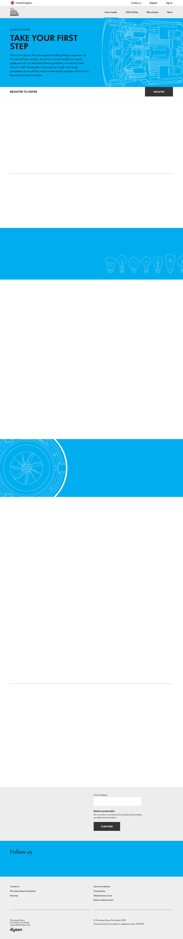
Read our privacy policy (104, 810)
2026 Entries (132, 12)
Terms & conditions (102, 885)
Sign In (169, 3)
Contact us (136, 3)
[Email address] (118, 800)
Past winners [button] (152, 12)
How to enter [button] (111, 12)
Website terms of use (103, 895)
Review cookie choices (103, 899)
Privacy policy (99, 890)
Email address (100, 793)
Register (153, 3)
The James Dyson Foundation (23, 890)
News (170, 12)
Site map (14, 895)
